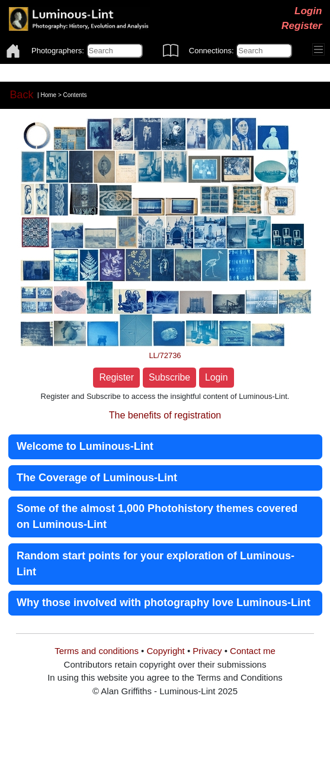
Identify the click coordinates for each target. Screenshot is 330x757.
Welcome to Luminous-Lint (85, 446)
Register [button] (116, 377)
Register (301, 25)
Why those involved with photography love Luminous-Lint (163, 602)
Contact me (252, 651)
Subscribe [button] (169, 377)
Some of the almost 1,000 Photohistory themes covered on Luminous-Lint (157, 516)
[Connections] (264, 51)
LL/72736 (165, 355)
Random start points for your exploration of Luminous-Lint (155, 564)
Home (48, 94)
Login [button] (216, 377)
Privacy (207, 651)
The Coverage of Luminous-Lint (97, 478)
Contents (75, 94)
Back (22, 95)
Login (308, 11)
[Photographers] (114, 51)
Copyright (166, 651)
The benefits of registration (165, 415)
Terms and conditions (97, 651)
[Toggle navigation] (318, 49)
